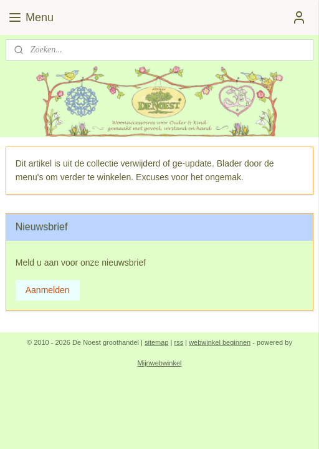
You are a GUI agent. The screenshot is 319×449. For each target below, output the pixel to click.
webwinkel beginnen (219, 342)
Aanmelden (48, 290)
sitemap (157, 342)
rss (179, 342)
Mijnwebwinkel (160, 363)
